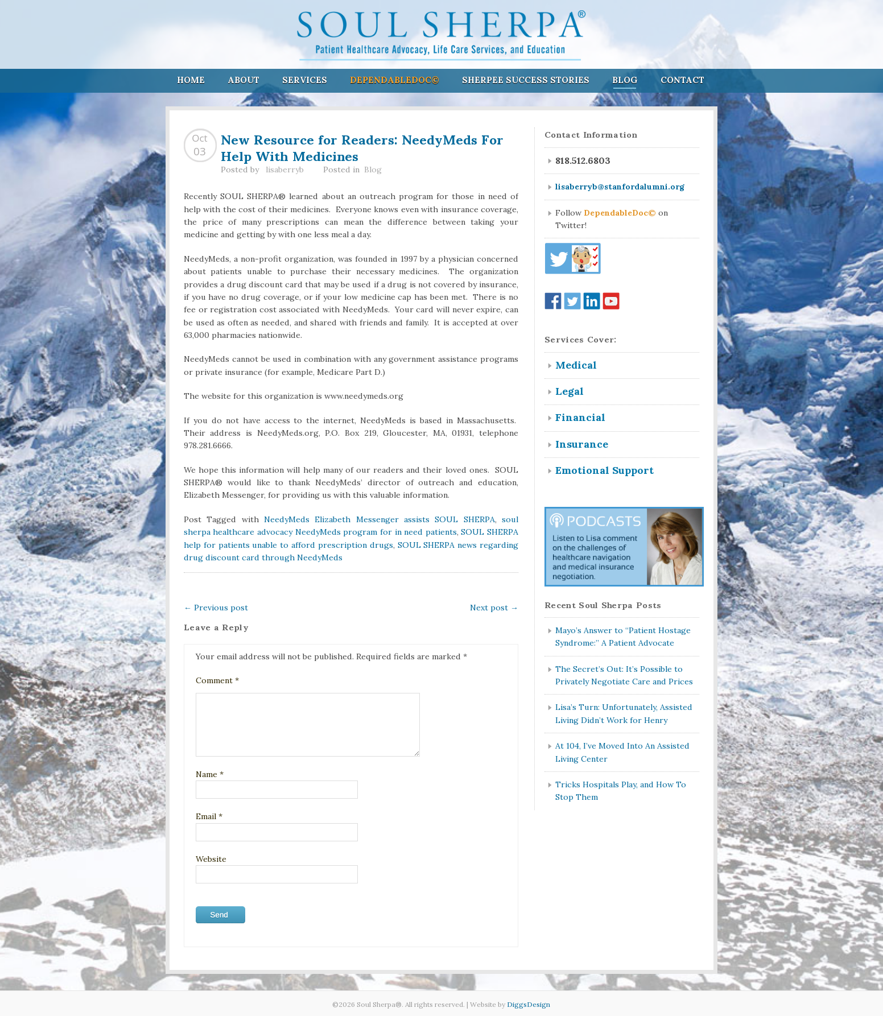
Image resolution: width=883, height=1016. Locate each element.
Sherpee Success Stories (525, 80)
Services (304, 80)
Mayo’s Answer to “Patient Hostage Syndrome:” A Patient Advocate (623, 636)
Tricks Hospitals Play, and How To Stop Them (620, 790)
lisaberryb (285, 169)
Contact (682, 80)
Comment (217, 680)
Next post (494, 607)
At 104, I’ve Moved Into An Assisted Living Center (622, 752)
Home (191, 80)
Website (211, 859)
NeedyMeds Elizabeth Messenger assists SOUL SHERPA (379, 519)
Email (209, 816)
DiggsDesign (528, 1004)
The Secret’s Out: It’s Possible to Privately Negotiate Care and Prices (624, 675)
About (243, 80)
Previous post (216, 607)
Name (210, 774)
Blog (625, 80)
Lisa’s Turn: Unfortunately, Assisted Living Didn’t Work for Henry (623, 713)
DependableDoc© (394, 80)
